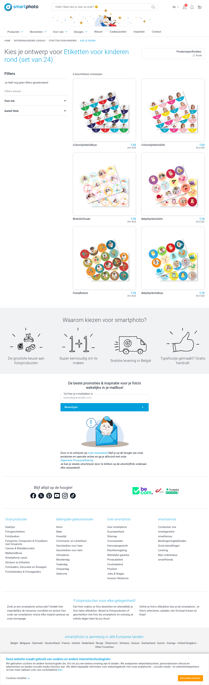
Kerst (59, 527)
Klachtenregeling (117, 550)
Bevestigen (71, 407)
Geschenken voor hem (69, 550)
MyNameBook (13, 553)
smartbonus (165, 536)
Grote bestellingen (169, 545)
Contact (156, 31)
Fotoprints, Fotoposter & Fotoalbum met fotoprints (26, 542)
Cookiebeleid (115, 564)
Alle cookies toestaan (190, 678)
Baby (59, 531)
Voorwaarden (115, 541)
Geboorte (61, 573)
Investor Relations (118, 578)
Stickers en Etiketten (17, 562)
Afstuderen (62, 555)
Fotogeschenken (15, 531)
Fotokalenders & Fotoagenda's (23, 571)
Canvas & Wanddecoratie (20, 548)
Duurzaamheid (115, 531)
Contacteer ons (167, 527)
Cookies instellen (18, 678)
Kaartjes (10, 527)
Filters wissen (13, 91)
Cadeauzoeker (118, 31)
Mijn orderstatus (167, 555)
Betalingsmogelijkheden (172, 541)
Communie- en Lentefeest (71, 541)
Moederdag (62, 559)
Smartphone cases (16, 557)
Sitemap (112, 536)
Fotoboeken (12, 536)
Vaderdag (61, 564)
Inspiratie (139, 31)
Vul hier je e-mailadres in (78, 393)
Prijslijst (112, 569)
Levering (163, 550)
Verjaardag (62, 569)
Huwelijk (61, 536)
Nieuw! (98, 31)
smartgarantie (166, 531)
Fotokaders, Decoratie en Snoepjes (26, 567)
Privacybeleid (115, 559)
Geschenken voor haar (69, 545)
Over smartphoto (117, 527)
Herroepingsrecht (117, 545)
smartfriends (165, 559)
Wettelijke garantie (118, 555)
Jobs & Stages (115, 573)
